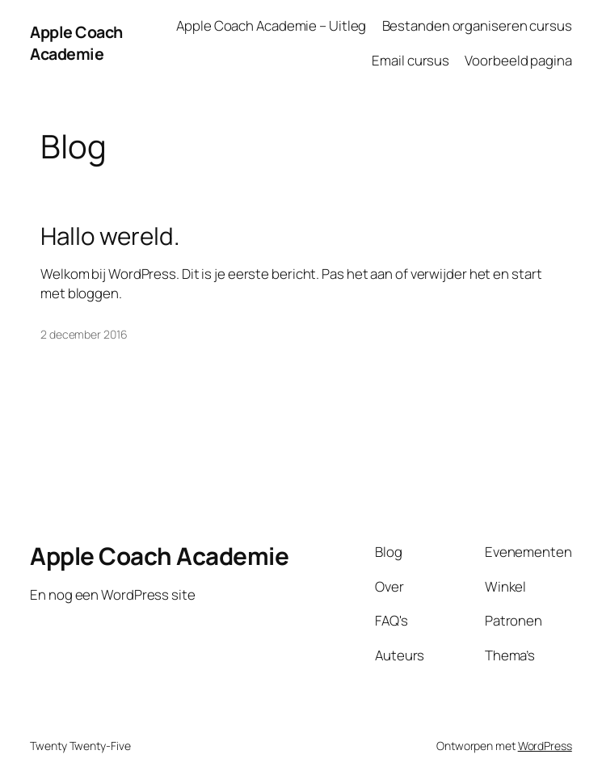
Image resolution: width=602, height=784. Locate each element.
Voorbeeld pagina (518, 60)
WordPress (545, 745)
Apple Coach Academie (76, 43)
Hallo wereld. (110, 235)
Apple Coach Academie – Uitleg (271, 25)
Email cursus (410, 60)
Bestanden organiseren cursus (477, 25)
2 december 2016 (84, 334)
